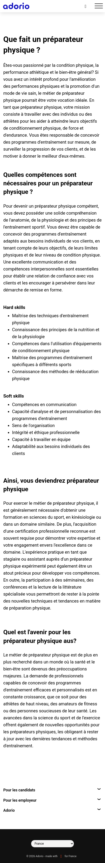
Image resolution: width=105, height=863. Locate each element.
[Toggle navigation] (99, 6)
